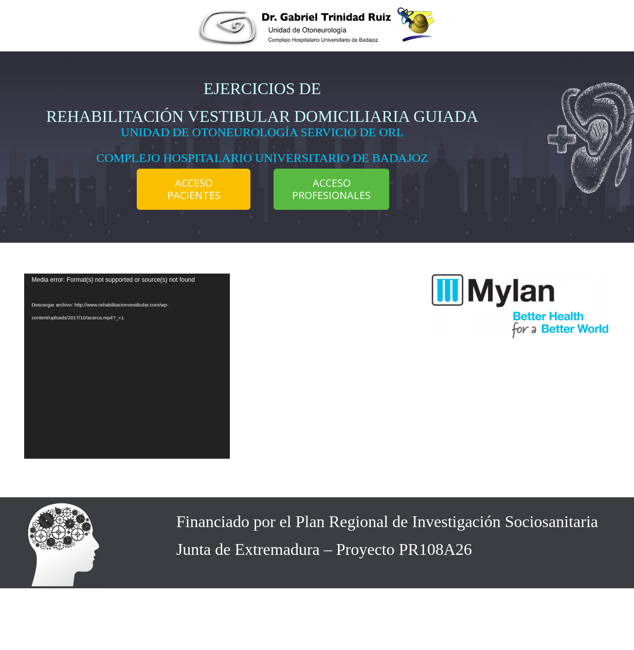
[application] (127, 366)
